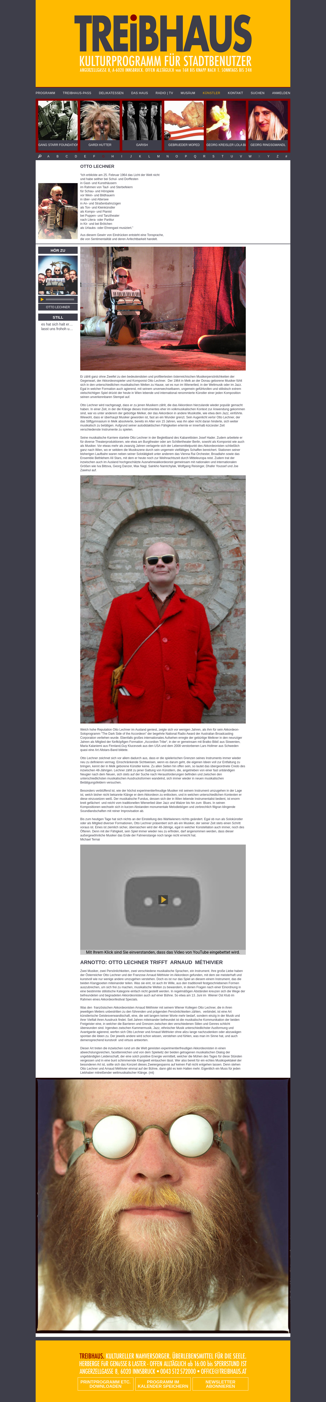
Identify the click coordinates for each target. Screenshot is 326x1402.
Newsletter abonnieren (220, 1384)
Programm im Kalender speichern (163, 1384)
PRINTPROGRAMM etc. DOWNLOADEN (105, 1384)
